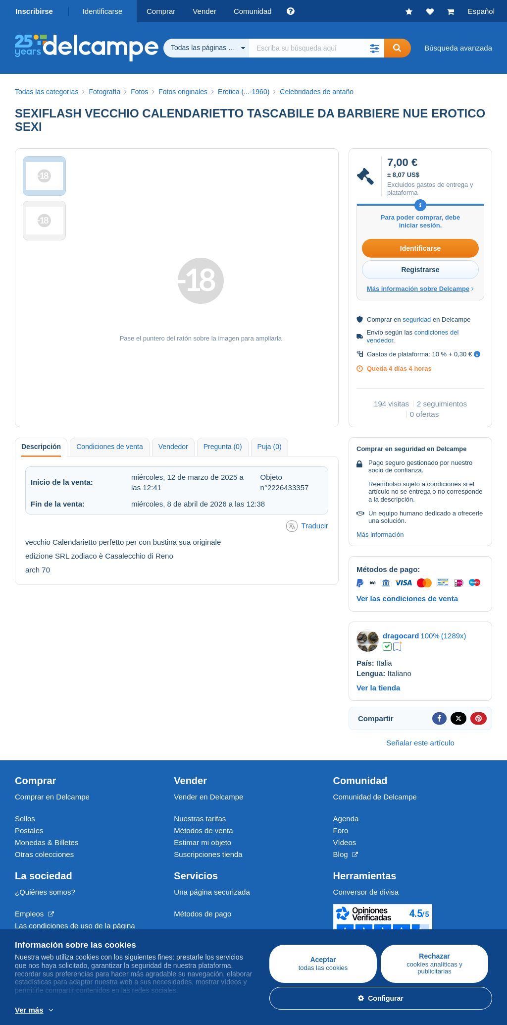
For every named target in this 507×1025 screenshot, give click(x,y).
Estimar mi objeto (202, 842)
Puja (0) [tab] (269, 447)
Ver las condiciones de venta (407, 598)
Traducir (307, 526)
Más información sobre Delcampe (420, 288)
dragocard (401, 635)
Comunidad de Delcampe (375, 797)
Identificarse (103, 11)
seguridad (417, 319)
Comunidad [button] (253, 11)
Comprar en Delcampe (52, 797)
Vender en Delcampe (208, 797)
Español (481, 11)
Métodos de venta (203, 830)
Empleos (34, 914)
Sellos (25, 818)
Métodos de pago (202, 914)
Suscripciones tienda (208, 854)
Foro (341, 830)
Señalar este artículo (420, 743)
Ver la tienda (378, 687)
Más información (380, 534)
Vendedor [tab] (173, 447)
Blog (345, 854)
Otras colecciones (44, 854)
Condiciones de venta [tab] (109, 447)
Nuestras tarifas (200, 818)
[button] (374, 48)
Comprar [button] (161, 11)
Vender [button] (204, 11)
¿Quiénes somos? (45, 892)
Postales (29, 830)
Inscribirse (34, 11)
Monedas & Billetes (46, 842)
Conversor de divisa (366, 892)
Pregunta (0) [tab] (222, 447)
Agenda (346, 818)
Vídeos (344, 842)
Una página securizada (212, 892)
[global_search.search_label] (316, 48)
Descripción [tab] (41, 447)
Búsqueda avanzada (458, 48)
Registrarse (420, 270)
